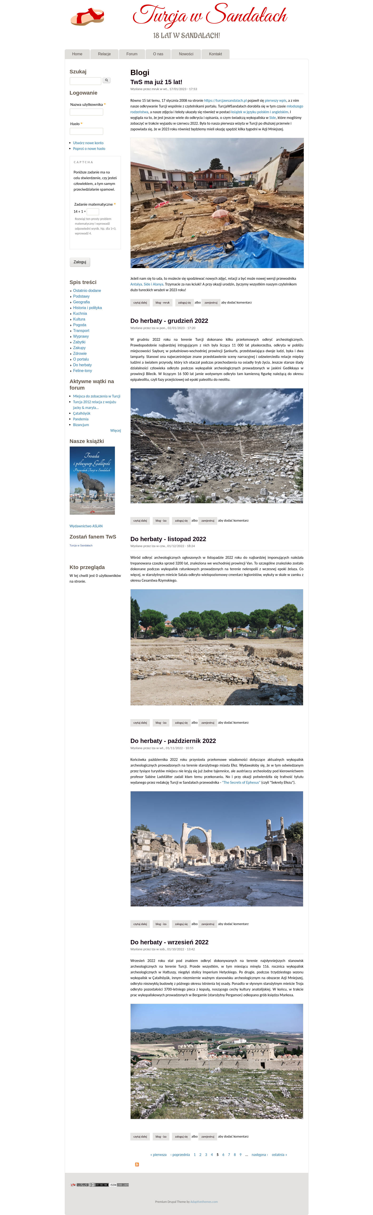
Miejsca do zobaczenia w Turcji (96, 396)
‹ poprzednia (180, 1154)
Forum (132, 54)
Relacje (104, 54)
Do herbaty (82, 365)
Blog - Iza (161, 520)
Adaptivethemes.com (204, 1202)
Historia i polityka (87, 308)
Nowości (186, 54)
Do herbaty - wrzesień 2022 (169, 942)
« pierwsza (158, 1154)
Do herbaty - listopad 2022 (168, 539)
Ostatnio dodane (87, 291)
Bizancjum (81, 424)
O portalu (81, 359)
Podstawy (81, 296)
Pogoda (79, 325)
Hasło (76, 123)
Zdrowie (80, 353)
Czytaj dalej (141, 302)
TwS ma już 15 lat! (156, 82)
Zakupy (79, 348)
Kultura (79, 319)
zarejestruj (211, 302)
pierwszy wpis (275, 100)
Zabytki (79, 342)
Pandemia (80, 419)
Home (77, 54)
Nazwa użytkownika (88, 104)
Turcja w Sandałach (209, 16)
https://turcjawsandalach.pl (225, 100)
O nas (158, 54)
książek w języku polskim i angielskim (259, 112)
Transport (81, 331)
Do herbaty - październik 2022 (173, 740)
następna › (260, 1154)
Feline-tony (82, 371)
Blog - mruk (163, 302)
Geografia (81, 302)
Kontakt (215, 54)
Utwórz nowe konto (88, 143)
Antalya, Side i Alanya (146, 284)
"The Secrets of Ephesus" (241, 782)
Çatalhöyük (81, 413)
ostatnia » (279, 1154)
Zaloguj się (184, 302)
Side (272, 117)
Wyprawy (81, 336)
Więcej (115, 430)
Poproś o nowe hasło (89, 148)
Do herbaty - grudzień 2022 (169, 320)
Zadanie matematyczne (95, 204)
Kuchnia (80, 313)
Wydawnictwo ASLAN (86, 526)
